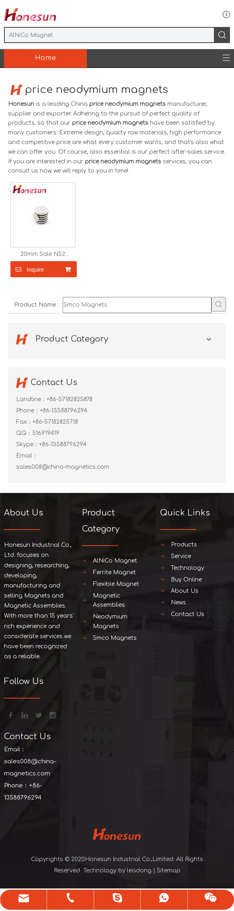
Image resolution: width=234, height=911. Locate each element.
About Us (185, 591)
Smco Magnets (115, 638)
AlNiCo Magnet (115, 561)
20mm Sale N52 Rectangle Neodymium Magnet (42, 254)
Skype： (27, 444)
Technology (187, 568)
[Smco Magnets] (137, 305)
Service (181, 556)
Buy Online (186, 580)
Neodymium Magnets (110, 621)
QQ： (24, 433)
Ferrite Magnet (114, 572)
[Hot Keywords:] (218, 304)
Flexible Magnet (116, 584)
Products (184, 545)
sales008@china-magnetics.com (62, 467)
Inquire (27, 269)
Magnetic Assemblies (109, 600)
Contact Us (187, 614)
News (178, 603)
